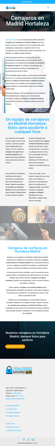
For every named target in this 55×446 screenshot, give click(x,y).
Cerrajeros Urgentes (13, 412)
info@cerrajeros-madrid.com (15, 399)
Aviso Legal (11, 423)
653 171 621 (19, 396)
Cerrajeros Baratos (13, 416)
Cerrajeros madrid (11, 40)
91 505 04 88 (16, 393)
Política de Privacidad (14, 430)
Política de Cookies (13, 427)
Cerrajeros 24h (12, 409)
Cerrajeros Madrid (13, 406)
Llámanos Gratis (15, 346)
